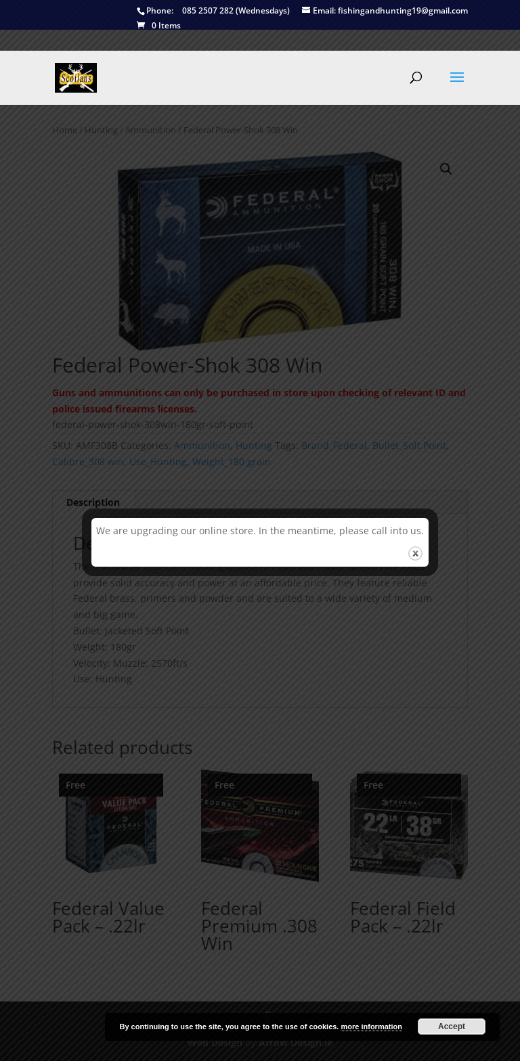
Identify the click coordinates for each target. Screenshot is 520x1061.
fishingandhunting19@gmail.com (385, 11)
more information (371, 1026)
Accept (451, 1026)
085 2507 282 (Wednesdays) (213, 11)
